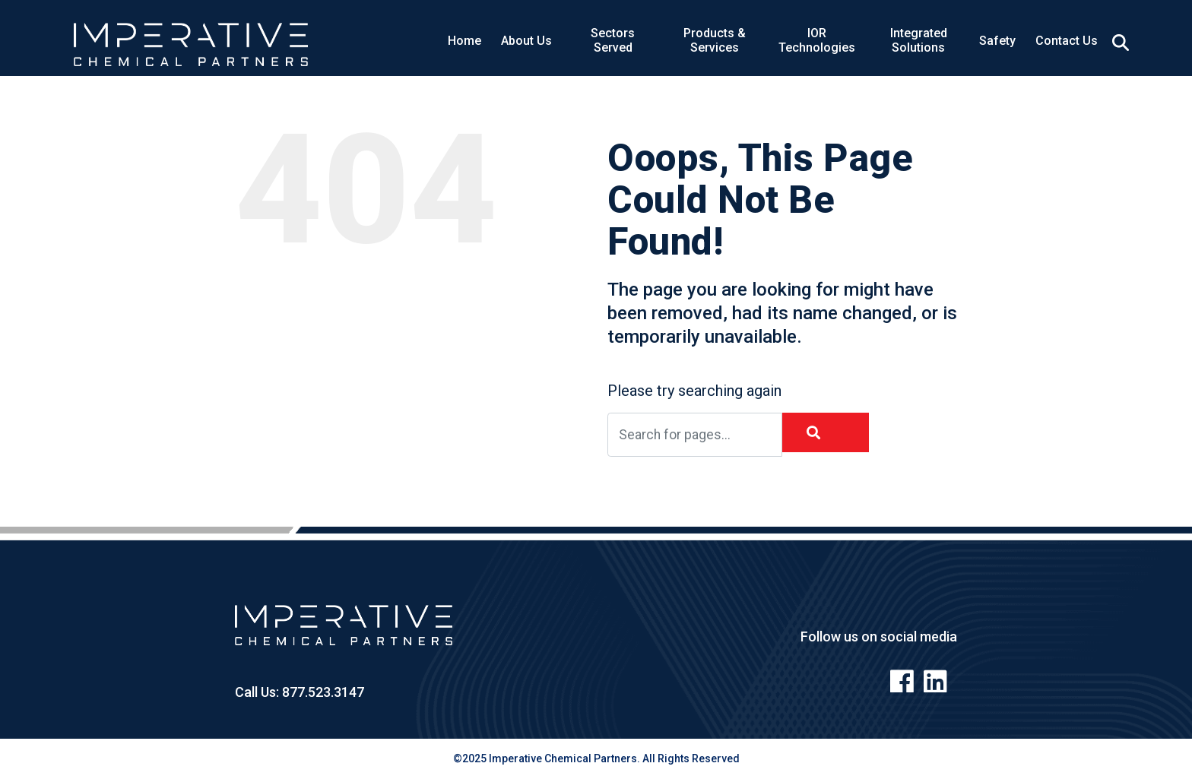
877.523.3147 (321, 692)
